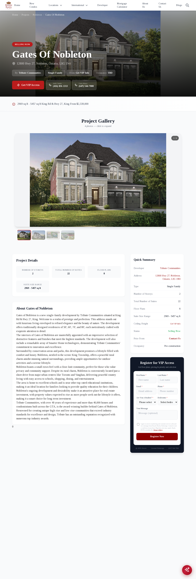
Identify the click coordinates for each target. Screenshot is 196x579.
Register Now (157, 436)
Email (139, 386)
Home (17, 5)
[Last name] (168, 380)
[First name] (146, 380)
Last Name (163, 375)
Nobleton (37, 15)
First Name (141, 375)
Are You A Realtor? (144, 398)
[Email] (146, 391)
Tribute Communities (170, 268)
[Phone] (168, 391)
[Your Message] (157, 415)
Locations (55, 5)
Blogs (179, 5)
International (80, 5)
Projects (25, 15)
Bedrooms (163, 398)
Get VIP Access (28, 85)
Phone (161, 386)
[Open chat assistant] (187, 570)
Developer (102, 5)
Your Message (142, 408)
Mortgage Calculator (122, 5)
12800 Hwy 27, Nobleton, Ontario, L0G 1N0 (167, 277)
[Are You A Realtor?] (146, 402)
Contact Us (162, 5)
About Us (145, 5)
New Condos (33, 5)
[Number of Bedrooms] (168, 402)
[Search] (187, 5)
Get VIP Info (175, 324)
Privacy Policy (158, 430)
